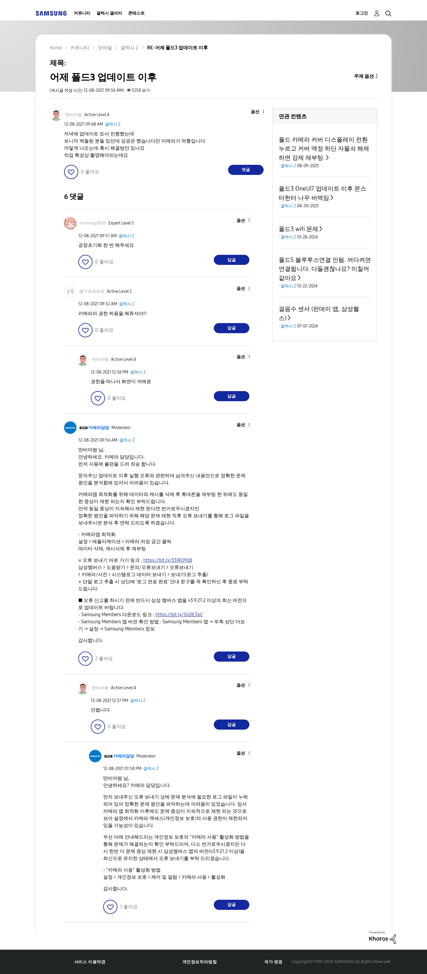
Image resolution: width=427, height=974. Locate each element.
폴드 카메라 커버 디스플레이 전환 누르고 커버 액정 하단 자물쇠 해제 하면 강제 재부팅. (324, 148)
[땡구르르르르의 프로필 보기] (91, 291)
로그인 (362, 13)
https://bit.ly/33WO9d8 (167, 560)
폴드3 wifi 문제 (298, 229)
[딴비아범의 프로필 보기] (73, 114)
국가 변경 (273, 961)
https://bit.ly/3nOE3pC (179, 614)
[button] (253, 112)
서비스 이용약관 (90, 961)
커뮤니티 (82, 13)
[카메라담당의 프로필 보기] (98, 427)
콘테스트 (136, 13)
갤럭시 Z (113, 124)
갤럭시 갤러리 (109, 13)
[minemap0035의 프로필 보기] (92, 223)
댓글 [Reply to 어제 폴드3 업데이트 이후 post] (246, 169)
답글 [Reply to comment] (231, 260)
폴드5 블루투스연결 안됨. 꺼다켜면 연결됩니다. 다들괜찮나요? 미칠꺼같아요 (325, 269)
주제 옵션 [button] (364, 76)
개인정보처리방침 (199, 961)
